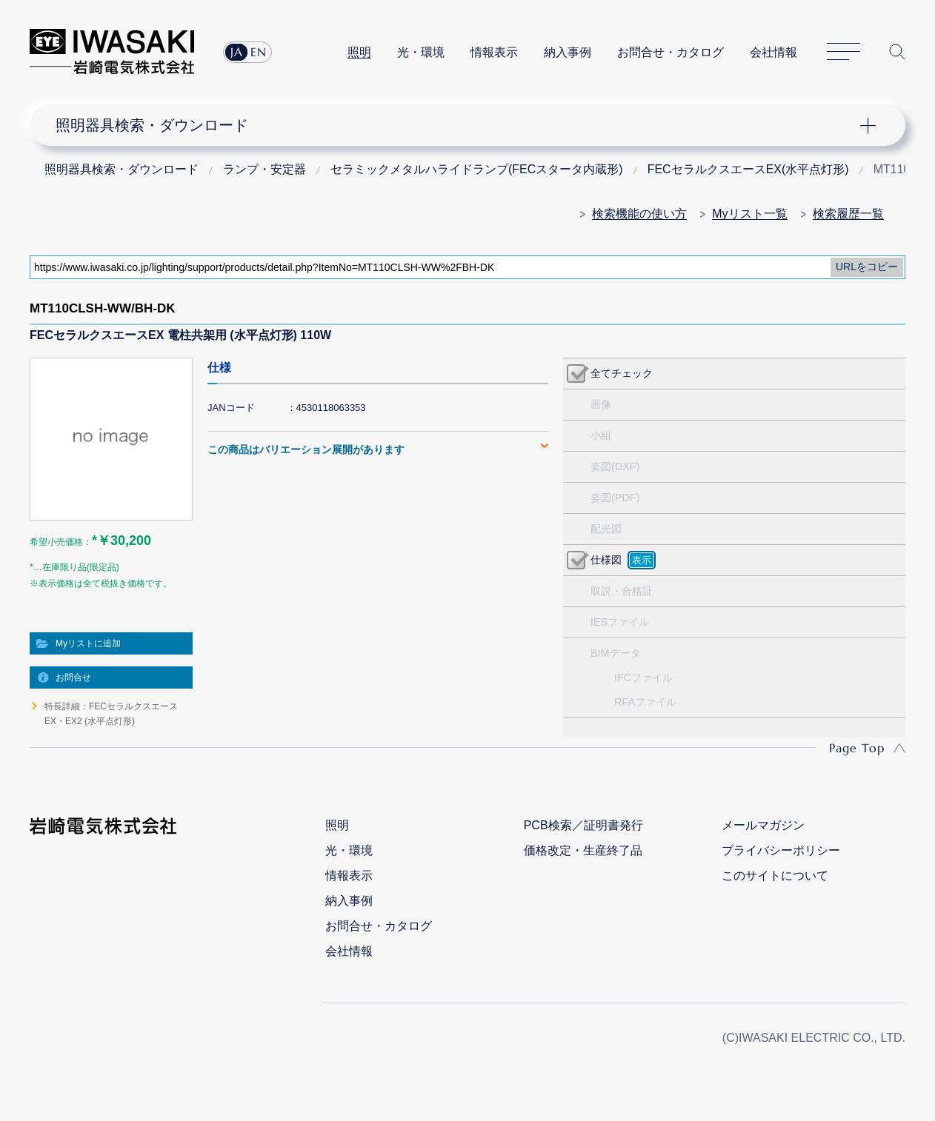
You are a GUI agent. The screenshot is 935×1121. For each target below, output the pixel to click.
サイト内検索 (897, 52)
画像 (600, 404)
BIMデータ (615, 653)
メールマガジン (763, 825)
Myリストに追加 (88, 643)
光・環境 (421, 52)
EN (258, 51)
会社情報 (773, 52)
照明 (359, 52)
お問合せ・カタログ (670, 52)
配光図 (606, 529)
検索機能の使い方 (639, 213)
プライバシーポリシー (781, 850)
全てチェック (621, 373)
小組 (600, 435)
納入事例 (567, 52)
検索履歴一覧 (848, 213)
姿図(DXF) (614, 466)
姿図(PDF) (614, 497)
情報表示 (494, 52)
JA (236, 51)
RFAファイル (645, 702)
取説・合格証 (621, 591)
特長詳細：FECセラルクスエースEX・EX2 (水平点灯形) (111, 713)
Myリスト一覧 (749, 213)
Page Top (857, 747)
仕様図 (606, 560)
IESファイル (619, 622)
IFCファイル (643, 677)
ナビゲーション (459, 125)
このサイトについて (775, 875)
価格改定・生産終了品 (583, 850)
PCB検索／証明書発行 (583, 825)
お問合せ (73, 677)
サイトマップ (843, 52)
